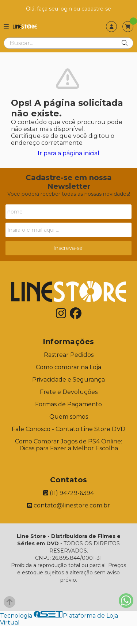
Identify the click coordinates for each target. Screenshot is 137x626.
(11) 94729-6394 (68, 493)
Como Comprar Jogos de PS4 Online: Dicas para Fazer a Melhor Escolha (68, 445)
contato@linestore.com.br (68, 505)
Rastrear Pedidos (69, 354)
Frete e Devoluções (69, 391)
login (66, 8)
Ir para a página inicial (68, 153)
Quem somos (68, 416)
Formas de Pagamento (68, 404)
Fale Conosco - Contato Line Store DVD (68, 429)
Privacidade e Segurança (68, 379)
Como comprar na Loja (68, 367)
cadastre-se (96, 8)
